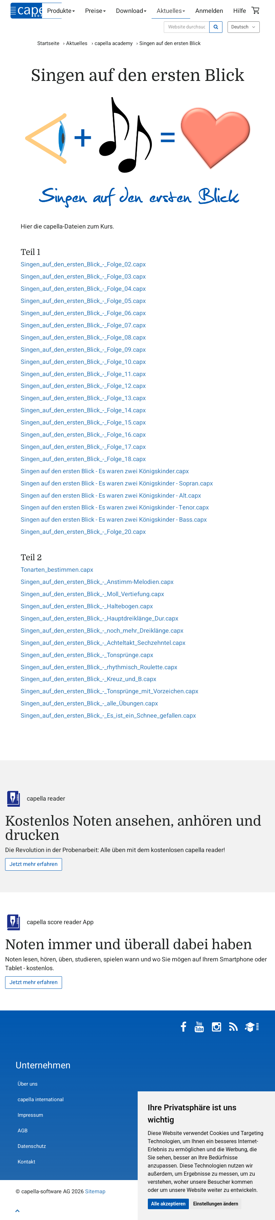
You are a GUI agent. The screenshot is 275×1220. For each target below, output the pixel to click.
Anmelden (209, 11)
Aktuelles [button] (171, 11)
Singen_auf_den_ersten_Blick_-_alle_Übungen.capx (89, 703)
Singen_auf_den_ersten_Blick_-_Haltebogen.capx (87, 606)
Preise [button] (95, 11)
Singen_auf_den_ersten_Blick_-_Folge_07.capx (83, 325)
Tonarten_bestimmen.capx (57, 569)
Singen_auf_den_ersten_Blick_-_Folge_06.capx (83, 313)
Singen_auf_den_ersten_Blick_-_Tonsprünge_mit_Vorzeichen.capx (109, 691)
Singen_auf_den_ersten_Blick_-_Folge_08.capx (83, 337)
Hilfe (239, 11)
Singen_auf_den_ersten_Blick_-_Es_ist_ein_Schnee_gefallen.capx (108, 715)
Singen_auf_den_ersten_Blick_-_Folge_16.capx (83, 434)
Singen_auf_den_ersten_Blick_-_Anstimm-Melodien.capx (97, 582)
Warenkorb (256, 11)
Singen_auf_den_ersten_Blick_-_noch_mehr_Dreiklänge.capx (102, 630)
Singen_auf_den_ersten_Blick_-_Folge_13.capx (83, 398)
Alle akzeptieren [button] (168, 1203)
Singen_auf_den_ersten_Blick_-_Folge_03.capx (83, 276)
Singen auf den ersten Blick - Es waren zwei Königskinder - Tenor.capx (115, 507)
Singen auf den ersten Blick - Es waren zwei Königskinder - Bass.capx (114, 519)
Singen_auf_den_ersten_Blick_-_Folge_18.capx (83, 459)
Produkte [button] (61, 11)
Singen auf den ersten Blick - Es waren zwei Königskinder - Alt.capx (111, 495)
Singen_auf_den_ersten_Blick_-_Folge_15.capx (83, 422)
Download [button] (131, 11)
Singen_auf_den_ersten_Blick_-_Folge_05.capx (83, 301)
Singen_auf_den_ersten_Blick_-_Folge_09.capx (83, 349)
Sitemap (95, 1192)
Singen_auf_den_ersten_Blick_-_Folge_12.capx (83, 386)
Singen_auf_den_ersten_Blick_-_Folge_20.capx (83, 532)
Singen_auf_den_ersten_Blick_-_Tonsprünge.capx (87, 655)
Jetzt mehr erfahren (33, 864)
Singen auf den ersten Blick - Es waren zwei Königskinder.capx (105, 471)
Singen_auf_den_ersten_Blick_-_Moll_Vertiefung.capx (92, 594)
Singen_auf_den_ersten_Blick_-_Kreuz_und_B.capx (88, 679)
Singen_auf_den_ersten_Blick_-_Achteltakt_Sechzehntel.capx (103, 643)
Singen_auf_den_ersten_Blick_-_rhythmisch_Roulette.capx (99, 667)
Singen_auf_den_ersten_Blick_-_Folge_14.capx (83, 410)
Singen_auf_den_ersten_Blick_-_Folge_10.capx (83, 362)
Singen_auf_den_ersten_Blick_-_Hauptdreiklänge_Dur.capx (99, 618)
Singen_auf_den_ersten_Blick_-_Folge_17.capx (83, 447)
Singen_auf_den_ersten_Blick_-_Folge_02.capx (83, 264)
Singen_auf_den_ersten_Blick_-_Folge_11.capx (83, 374)
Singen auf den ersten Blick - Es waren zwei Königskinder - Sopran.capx (117, 483)
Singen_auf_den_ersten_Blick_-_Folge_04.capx (83, 288)
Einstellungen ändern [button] (215, 1203)
